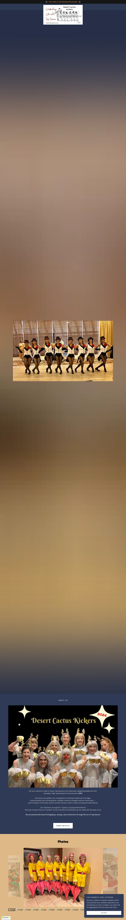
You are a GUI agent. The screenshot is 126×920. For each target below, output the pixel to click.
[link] (63, 5)
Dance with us (63, 826)
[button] (6, 918)
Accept (104, 913)
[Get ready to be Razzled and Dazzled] (63, 1)
